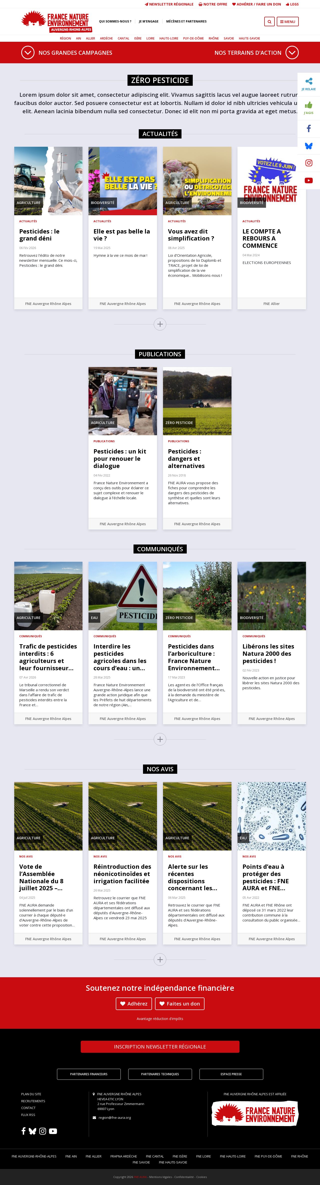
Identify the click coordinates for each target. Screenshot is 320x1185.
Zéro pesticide (179, 422)
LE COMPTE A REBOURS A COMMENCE (261, 238)
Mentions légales (160, 1177)
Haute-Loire (169, 38)
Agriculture (28, 202)
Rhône (214, 38)
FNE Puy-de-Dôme (268, 1156)
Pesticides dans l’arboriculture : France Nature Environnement (194, 657)
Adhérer (245, 4)
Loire (150, 38)
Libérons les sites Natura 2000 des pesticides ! (268, 653)
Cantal (123, 38)
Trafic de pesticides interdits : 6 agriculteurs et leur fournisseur (48, 657)
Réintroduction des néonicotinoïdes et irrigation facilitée (122, 873)
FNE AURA (140, 1177)
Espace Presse (231, 1074)
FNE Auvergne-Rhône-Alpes (34, 1156)
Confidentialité (184, 1177)
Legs (292, 4)
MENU (287, 21)
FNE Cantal (155, 1156)
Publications (104, 441)
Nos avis (26, 856)
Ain (78, 38)
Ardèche (106, 38)
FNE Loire (203, 1156)
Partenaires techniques (160, 1074)
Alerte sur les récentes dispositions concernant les (192, 877)
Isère (138, 38)
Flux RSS (28, 1114)
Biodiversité (102, 202)
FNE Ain (71, 1156)
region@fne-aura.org (115, 1117)
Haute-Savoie (249, 38)
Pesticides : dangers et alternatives (186, 458)
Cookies (201, 1177)
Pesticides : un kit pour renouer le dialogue (120, 458)
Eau (94, 617)
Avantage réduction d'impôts (160, 1018)
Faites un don (180, 1003)
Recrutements (33, 1101)
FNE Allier (272, 303)
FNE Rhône (299, 1156)
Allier (90, 38)
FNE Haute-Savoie (173, 1162)
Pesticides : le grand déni (39, 234)
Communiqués (30, 636)
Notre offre (212, 4)
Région (65, 38)
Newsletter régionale (169, 4)
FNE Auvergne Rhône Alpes (48, 303)
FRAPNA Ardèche (123, 1156)
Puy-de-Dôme (193, 38)
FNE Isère (180, 1156)
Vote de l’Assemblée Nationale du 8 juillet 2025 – (41, 877)
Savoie (229, 38)
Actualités (28, 221)
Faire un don (268, 4)
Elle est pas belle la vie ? (122, 234)
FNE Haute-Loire (233, 1156)
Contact (28, 1108)
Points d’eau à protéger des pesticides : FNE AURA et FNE (265, 877)
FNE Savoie (141, 1162)
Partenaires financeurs (89, 1074)
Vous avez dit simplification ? (191, 234)
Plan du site (31, 1094)
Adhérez (134, 1003)
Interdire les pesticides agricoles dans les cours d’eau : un (120, 657)
